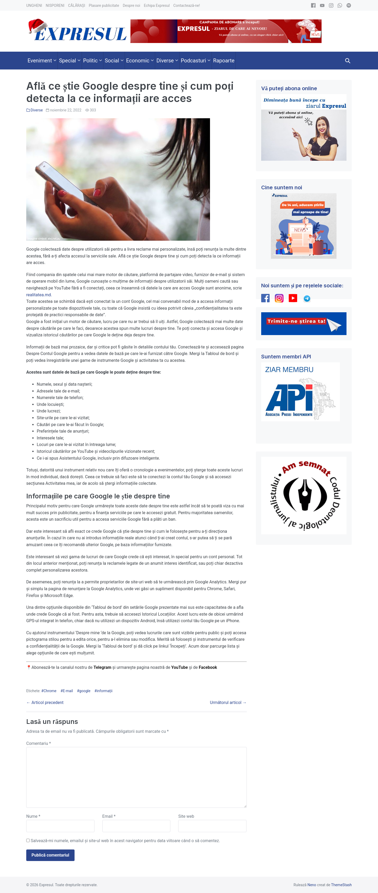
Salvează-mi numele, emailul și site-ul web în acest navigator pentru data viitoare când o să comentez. (125, 840)
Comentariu (38, 743)
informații (104, 691)
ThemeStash (341, 885)
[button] (348, 60)
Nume (33, 816)
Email (109, 816)
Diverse (37, 110)
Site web (186, 816)
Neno (311, 885)
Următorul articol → (228, 702)
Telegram (102, 667)
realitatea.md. (39, 294)
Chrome (50, 691)
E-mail (68, 691)
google (85, 691)
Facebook (208, 667)
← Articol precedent (45, 702)
